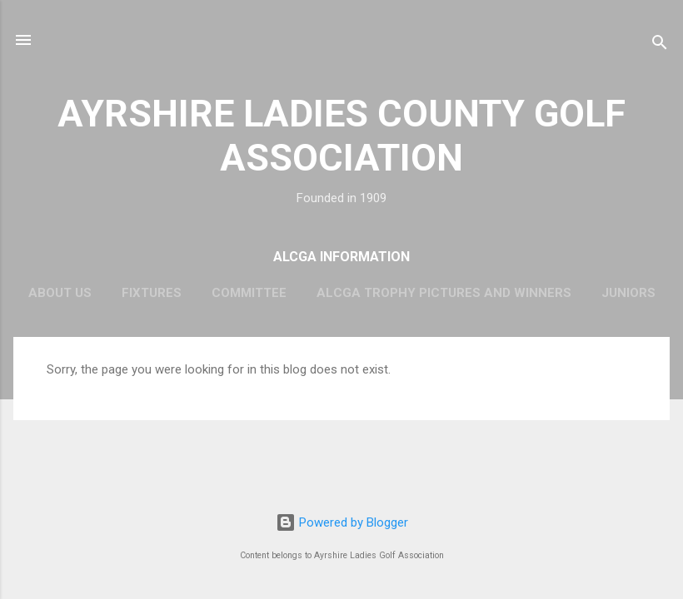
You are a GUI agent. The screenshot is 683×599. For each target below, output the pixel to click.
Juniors (628, 292)
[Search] (660, 45)
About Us (60, 292)
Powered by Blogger (342, 522)
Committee (249, 292)
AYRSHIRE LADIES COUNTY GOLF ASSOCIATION (341, 136)
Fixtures (152, 292)
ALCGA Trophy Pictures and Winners (444, 292)
